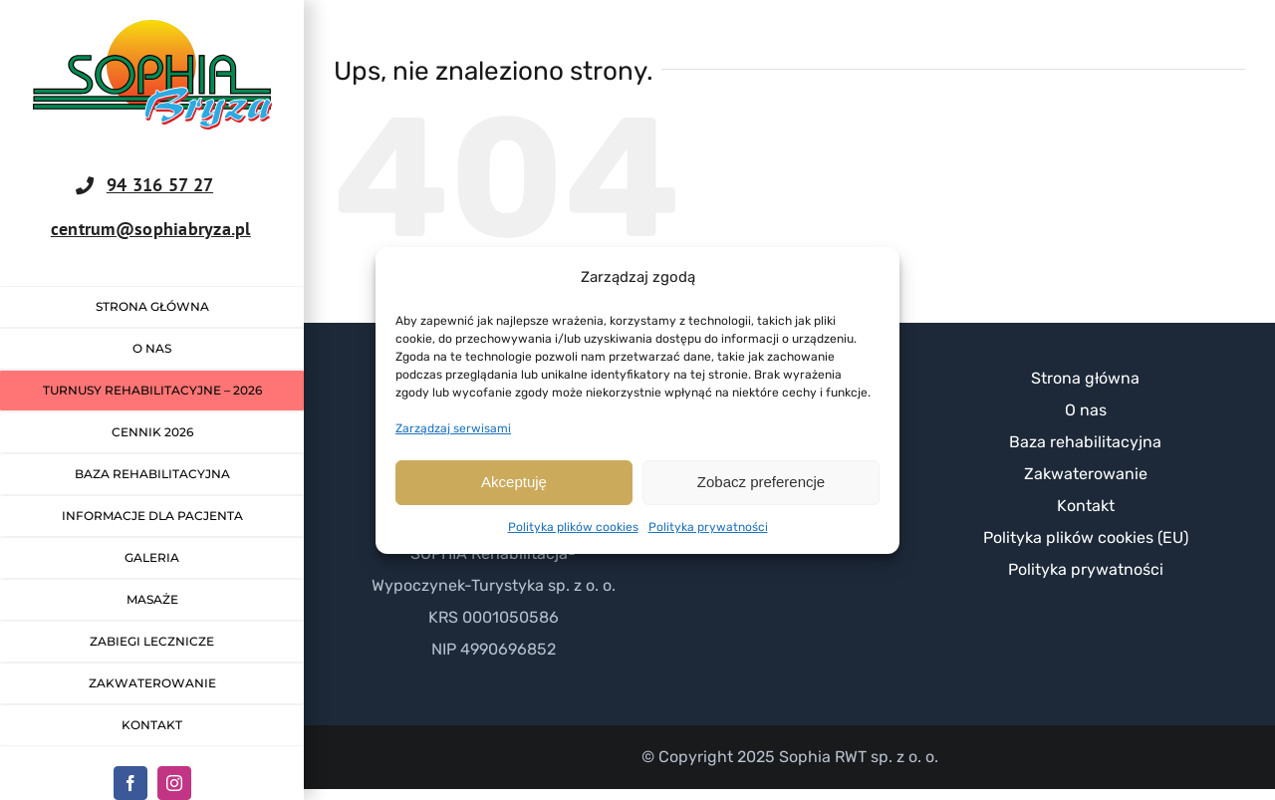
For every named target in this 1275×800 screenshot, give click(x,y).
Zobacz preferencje (761, 481)
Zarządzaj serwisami (453, 428)
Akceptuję (514, 481)
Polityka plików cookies (573, 527)
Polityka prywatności (708, 527)
